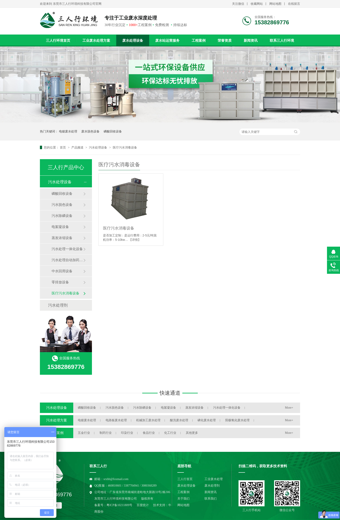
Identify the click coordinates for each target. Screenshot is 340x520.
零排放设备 (60, 282)
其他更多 (192, 432)
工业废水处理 (213, 479)
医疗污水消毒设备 (125, 147)
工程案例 (199, 40)
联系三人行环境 (282, 40)
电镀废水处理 (68, 131)
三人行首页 (185, 479)
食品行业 (149, 432)
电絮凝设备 (60, 227)
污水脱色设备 (62, 204)
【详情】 (135, 239)
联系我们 (210, 498)
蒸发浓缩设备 (62, 238)
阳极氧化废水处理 (237, 420)
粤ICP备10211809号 (119, 505)
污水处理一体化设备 (67, 249)
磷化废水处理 (207, 420)
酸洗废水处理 (179, 420)
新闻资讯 (251, 40)
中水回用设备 (62, 271)
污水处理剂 (58, 305)
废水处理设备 (132, 40)
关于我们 (183, 498)
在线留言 (294, 3)
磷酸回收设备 (113, 131)
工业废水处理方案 (96, 40)
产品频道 (77, 147)
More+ (289, 407)
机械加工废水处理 (148, 420)
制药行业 (106, 432)
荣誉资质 (225, 40)
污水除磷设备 (62, 216)
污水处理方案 (56, 420)
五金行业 (84, 432)
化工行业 (170, 432)
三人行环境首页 (58, 40)
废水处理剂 (212, 485)
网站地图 (275, 3)
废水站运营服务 (167, 40)
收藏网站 (257, 3)
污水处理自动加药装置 (67, 260)
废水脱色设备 (90, 131)
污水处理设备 (98, 147)
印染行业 (127, 432)
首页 (63, 147)
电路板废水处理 (116, 420)
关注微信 (238, 3)
